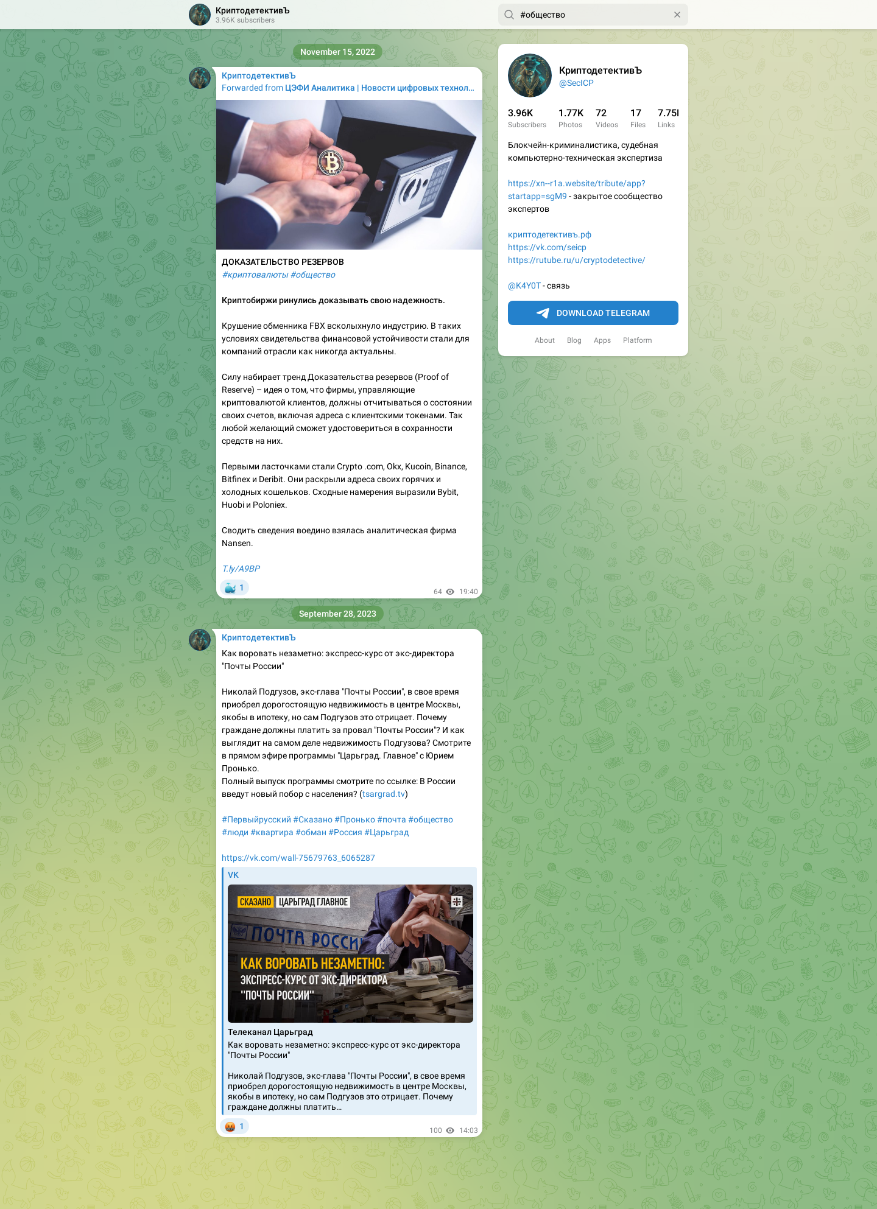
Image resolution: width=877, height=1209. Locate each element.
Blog (574, 340)
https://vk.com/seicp (547, 247)
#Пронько (354, 819)
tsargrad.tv (383, 794)
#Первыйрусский (256, 819)
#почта (391, 819)
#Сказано (313, 819)
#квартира (272, 832)
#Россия (345, 832)
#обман (310, 832)
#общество (430, 819)
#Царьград (386, 832)
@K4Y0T (524, 285)
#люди (235, 832)
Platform (637, 340)
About (545, 340)
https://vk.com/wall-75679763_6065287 (298, 858)
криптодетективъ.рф (549, 234)
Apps (602, 340)
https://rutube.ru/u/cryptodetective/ (577, 260)
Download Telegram (593, 313)
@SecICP (576, 83)
